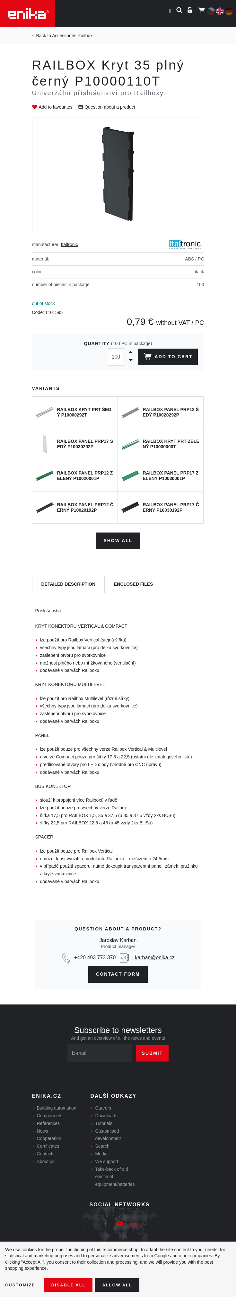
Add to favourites (56, 107)
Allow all (123, 1284)
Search (102, 1144)
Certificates (48, 1144)
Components (49, 1114)
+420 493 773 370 (95, 956)
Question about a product (109, 107)
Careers (103, 1106)
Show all (117, 539)
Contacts (46, 1152)
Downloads (106, 1114)
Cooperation (49, 1137)
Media (101, 1152)
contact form (118, 972)
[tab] (68, 583)
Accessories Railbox (72, 35)
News (42, 1129)
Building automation (56, 1106)
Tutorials (103, 1121)
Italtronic (69, 244)
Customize (21, 1284)
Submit (152, 1051)
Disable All (71, 1284)
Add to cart (166, 357)
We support (106, 1159)
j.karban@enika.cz (153, 956)
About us (46, 1159)
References (48, 1121)
